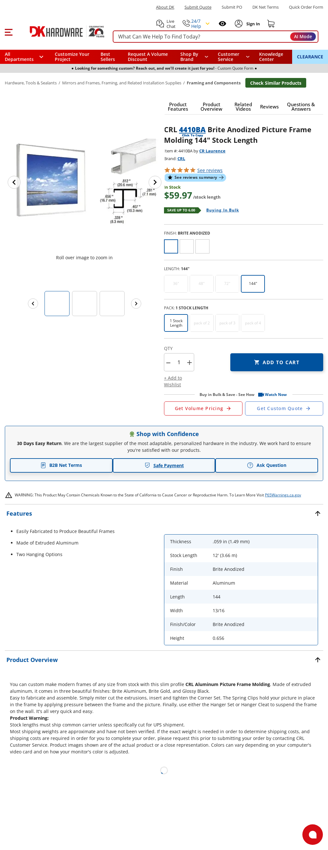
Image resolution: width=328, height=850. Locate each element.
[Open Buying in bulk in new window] (220, 210)
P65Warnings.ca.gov (283, 495)
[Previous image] (14, 182)
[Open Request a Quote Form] (203, 408)
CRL (181, 158)
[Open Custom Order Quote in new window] (284, 408)
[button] (8, 31)
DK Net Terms (265, 7)
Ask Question (266, 465)
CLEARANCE (310, 57)
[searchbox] (215, 36)
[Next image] (155, 182)
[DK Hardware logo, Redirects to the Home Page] (60, 31)
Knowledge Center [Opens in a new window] (271, 56)
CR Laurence (212, 151)
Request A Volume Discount (148, 56)
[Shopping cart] (271, 24)
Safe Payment (164, 465)
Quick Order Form (306, 7)
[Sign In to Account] (252, 23)
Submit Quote (197, 7)
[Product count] (178, 362)
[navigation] (234, 57)
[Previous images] (33, 303)
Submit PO (232, 7)
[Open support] (312, 834)
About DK (165, 7)
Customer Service (228, 57)
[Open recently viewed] (222, 24)
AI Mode (303, 36)
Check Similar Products (275, 83)
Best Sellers (108, 56)
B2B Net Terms (61, 465)
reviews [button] (210, 170)
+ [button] (189, 362)
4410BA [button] (192, 129)
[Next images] (136, 303)
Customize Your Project (72, 56)
